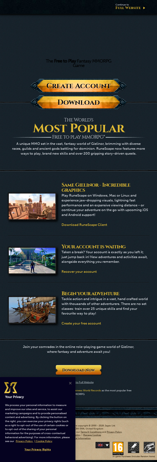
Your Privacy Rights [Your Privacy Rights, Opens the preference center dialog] (38, 449)
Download (78, 102)
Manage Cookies (92, 435)
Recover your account (79, 272)
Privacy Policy (114, 432)
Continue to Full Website (79, 382)
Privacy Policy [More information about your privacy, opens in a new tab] (24, 441)
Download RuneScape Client (84, 225)
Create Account (78, 85)
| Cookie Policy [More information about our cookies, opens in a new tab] (43, 441)
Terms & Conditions (91, 432)
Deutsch (108, 445)
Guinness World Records (86, 390)
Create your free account (81, 323)
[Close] (70, 383)
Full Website (128, 6)
